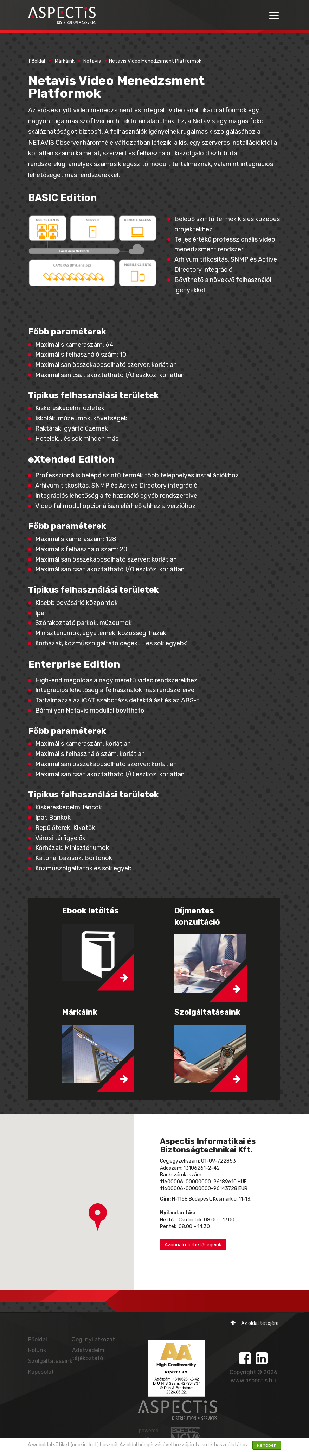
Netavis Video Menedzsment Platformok (155, 61)
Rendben (267, 1445)
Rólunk (37, 1350)
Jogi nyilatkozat (93, 1339)
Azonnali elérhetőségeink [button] (193, 1245)
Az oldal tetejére (254, 1323)
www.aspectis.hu (253, 1380)
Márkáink (65, 61)
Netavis (92, 61)
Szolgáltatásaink (50, 1361)
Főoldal (37, 61)
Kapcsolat (41, 1372)
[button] (98, 1217)
